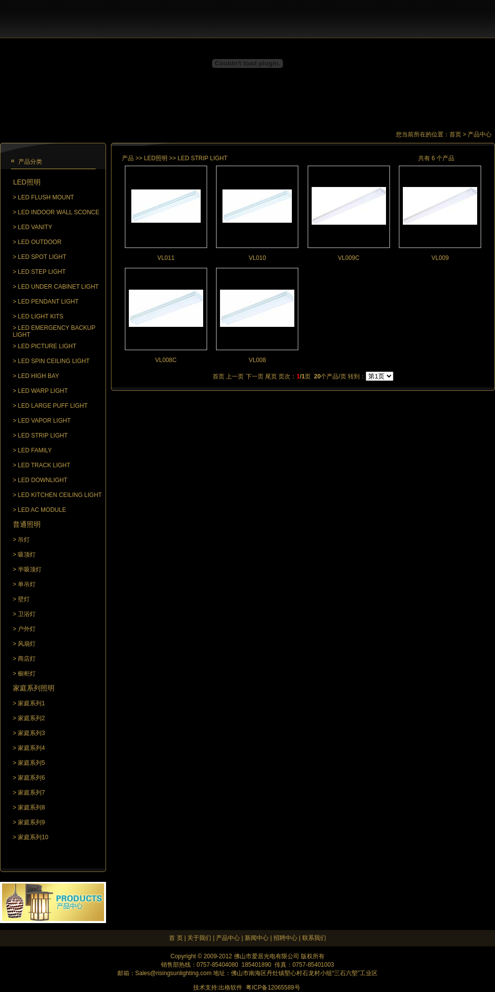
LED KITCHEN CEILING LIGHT (60, 495)
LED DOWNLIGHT (42, 480)
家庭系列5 (31, 762)
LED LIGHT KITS (40, 316)
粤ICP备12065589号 (273, 987)
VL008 (257, 360)
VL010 (257, 257)
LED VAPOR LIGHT (44, 420)
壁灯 (24, 599)
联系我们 (314, 937)
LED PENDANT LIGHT (48, 301)
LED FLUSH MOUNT (46, 197)
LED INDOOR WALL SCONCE (58, 212)
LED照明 (26, 182)
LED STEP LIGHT (41, 271)
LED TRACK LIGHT (44, 465)
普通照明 (27, 524)
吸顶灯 (27, 554)
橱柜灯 (27, 673)
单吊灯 (27, 584)
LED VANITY (35, 227)
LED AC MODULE (42, 509)
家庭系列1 (31, 703)
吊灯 (24, 539)
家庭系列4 (31, 747)
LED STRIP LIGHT (42, 435)
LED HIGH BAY (38, 375)
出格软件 (230, 987)
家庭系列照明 (34, 688)
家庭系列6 (31, 777)
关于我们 (199, 937)
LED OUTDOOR (39, 242)
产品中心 (228, 937)
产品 (128, 158)
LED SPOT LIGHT (42, 256)
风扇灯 (27, 643)
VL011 (165, 257)
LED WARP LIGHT (43, 390)
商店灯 (27, 658)
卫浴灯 (27, 614)
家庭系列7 (31, 792)
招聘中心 (285, 937)
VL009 (440, 257)
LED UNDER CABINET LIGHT (58, 286)
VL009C (348, 257)
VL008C (165, 360)
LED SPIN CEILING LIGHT (54, 361)
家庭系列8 (31, 807)
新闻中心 (257, 937)
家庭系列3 (31, 733)
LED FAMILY (35, 450)
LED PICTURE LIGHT (47, 346)
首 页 (175, 937)
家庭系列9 (31, 822)
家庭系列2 (31, 718)
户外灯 (27, 628)
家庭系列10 (33, 837)
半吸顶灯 (30, 569)
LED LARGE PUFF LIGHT (53, 405)
